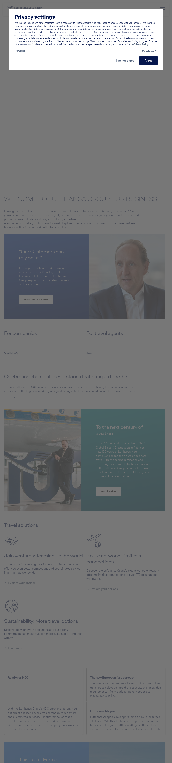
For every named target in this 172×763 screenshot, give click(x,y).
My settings (148, 51)
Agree (148, 60)
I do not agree (125, 60)
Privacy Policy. (141, 44)
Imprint (21, 50)
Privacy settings (34, 17)
